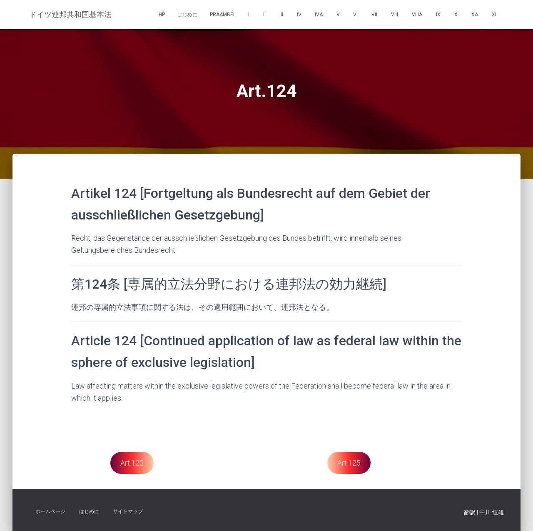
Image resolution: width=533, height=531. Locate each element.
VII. (375, 14)
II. (265, 14)
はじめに (187, 14)
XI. (495, 14)
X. (456, 14)
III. (281, 14)
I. (249, 14)
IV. (299, 14)
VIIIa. (417, 14)
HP (162, 14)
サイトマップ (128, 511)
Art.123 (132, 463)
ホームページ (50, 511)
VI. (356, 14)
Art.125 (349, 463)
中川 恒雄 (491, 512)
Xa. (475, 14)
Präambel (223, 14)
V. (338, 14)
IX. (439, 14)
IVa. (319, 14)
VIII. (395, 14)
